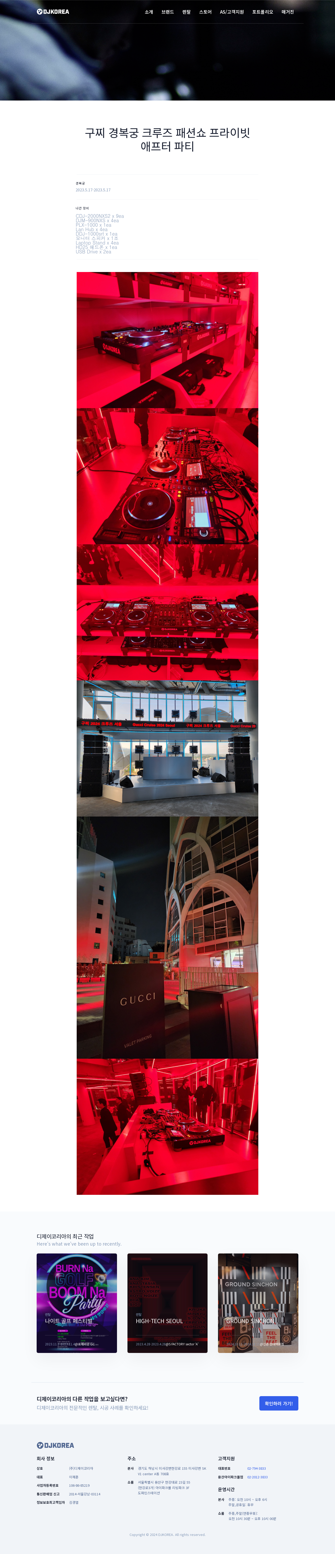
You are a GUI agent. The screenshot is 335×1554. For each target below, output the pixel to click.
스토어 (205, 11)
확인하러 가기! (279, 1403)
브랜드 (167, 11)
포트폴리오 (262, 11)
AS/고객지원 (232, 11)
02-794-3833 (256, 1468)
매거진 (288, 11)
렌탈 (186, 11)
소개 (149, 11)
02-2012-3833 (257, 1476)
